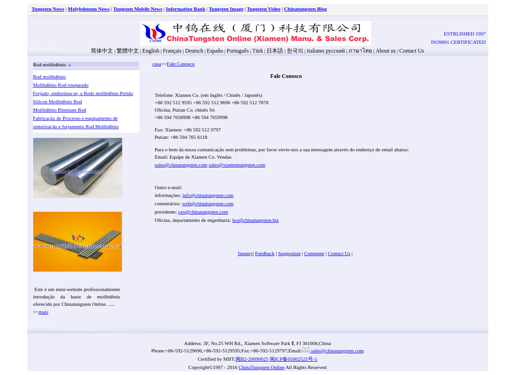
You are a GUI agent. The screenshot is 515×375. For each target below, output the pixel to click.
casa (157, 63)
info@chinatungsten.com (208, 195)
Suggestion (289, 253)
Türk (257, 51)
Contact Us (411, 51)
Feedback (264, 253)
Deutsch (194, 51)
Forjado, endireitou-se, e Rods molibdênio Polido (83, 93)
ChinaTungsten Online (262, 367)
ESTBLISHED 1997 (465, 33)
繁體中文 (128, 51)
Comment (314, 253)
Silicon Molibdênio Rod (57, 101)
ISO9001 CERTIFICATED (458, 42)
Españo (215, 51)
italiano (315, 51)
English (151, 51)
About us (386, 51)
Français (172, 51)
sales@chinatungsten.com (181, 164)
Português (238, 51)
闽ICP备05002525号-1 (293, 359)
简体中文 (102, 51)
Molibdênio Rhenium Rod (60, 110)
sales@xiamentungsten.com (237, 164)
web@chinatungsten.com (207, 203)
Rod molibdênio (49, 76)
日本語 (274, 51)
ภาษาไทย (359, 51)
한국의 (295, 51)
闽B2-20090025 (252, 359)
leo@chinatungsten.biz (255, 220)
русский (335, 51)
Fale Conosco (181, 63)
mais (43, 312)
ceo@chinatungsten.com (203, 211)
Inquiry (245, 253)
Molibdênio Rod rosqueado (61, 85)
